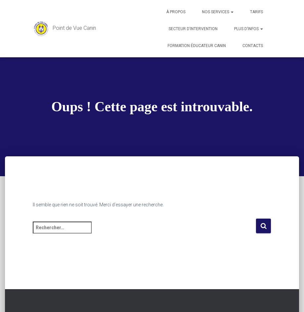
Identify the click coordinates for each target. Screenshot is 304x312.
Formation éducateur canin (197, 45)
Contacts (252, 45)
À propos (175, 12)
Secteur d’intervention (193, 28)
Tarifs (256, 12)
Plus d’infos (248, 28)
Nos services (217, 12)
